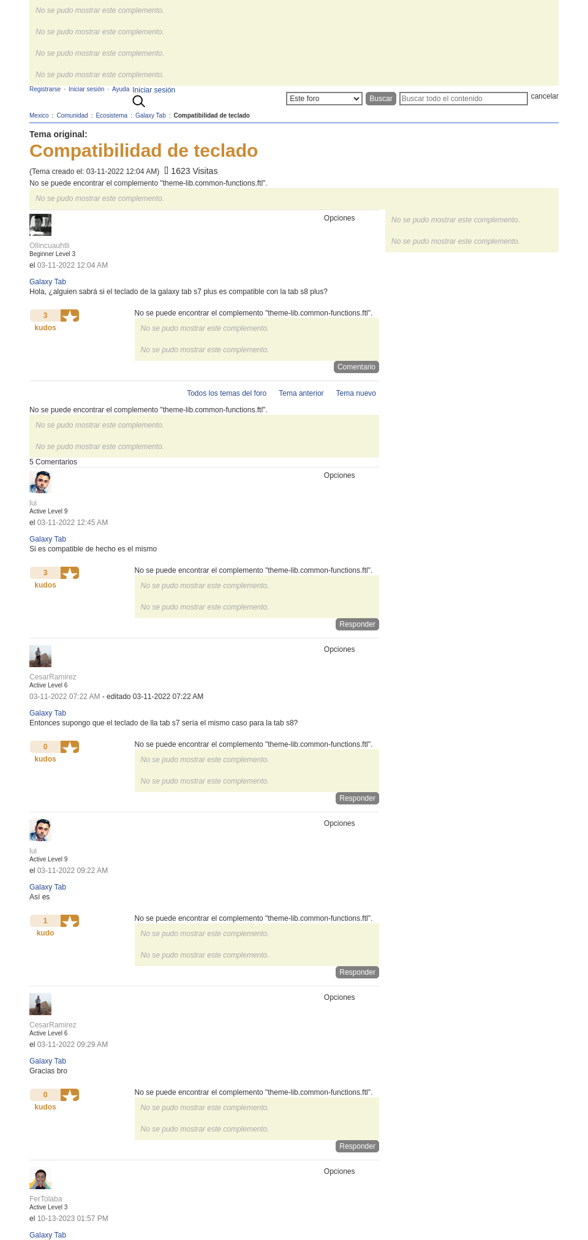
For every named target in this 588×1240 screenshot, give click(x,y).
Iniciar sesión (153, 90)
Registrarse (45, 89)
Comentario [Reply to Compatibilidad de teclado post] (356, 367)
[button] (70, 315)
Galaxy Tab (47, 282)
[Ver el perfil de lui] (33, 503)
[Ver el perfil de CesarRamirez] (53, 677)
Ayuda (120, 89)
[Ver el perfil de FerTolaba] (45, 1199)
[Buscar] (463, 98)
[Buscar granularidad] (324, 98)
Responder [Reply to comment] (357, 624)
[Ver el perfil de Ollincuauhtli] (49, 245)
